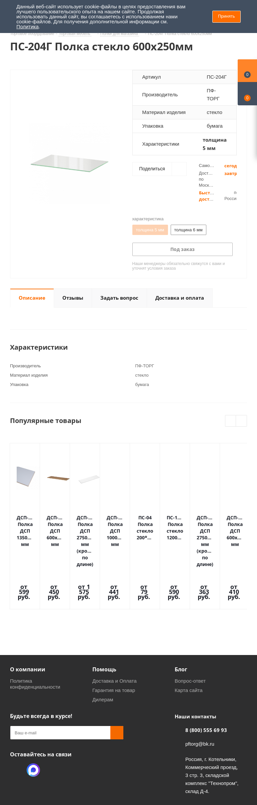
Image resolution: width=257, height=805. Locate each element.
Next (241, 421)
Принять (226, 16)
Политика (27, 26)
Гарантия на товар (113, 647)
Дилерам (102, 656)
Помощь (104, 626)
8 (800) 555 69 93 (206, 686)
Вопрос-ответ (190, 637)
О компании (27, 626)
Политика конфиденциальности (35, 640)
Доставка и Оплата (114, 637)
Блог (181, 626)
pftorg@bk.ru (199, 700)
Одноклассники (16, 726)
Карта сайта (189, 647)
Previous (230, 421)
